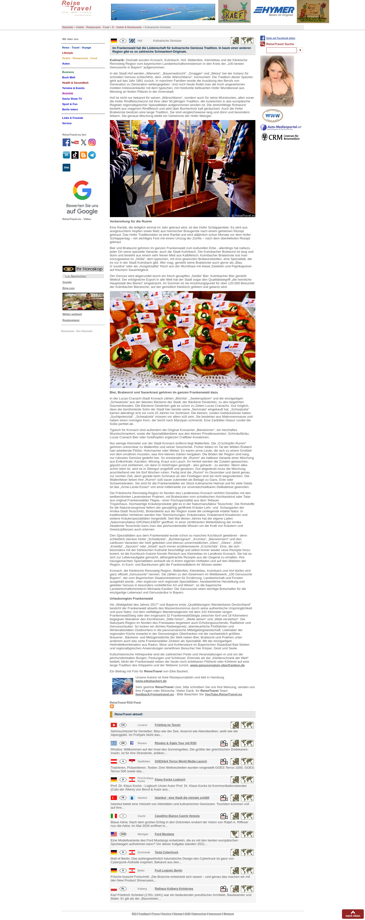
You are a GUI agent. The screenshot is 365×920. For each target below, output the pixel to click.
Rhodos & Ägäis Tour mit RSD (175, 743)
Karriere (166, 913)
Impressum (215, 913)
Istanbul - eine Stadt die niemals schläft (182, 797)
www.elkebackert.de (151, 681)
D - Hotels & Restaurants (127, 27)
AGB (187, 913)
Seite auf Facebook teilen (280, 38)
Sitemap (178, 913)
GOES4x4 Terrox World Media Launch (181, 761)
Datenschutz (199, 913)
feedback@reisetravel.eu (155, 694)
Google (67, 282)
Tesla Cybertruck (166, 852)
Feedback (144, 913)
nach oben (353, 916)
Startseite (67, 27)
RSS (134, 913)
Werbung (228, 913)
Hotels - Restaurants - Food (92, 27)
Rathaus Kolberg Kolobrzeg (174, 888)
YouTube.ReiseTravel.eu (223, 694)
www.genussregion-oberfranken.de (217, 665)
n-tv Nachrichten (75, 276)
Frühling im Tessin (167, 725)
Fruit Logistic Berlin (168, 870)
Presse (156, 913)
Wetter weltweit (72, 314)
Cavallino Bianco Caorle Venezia (177, 816)
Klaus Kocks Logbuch (170, 779)
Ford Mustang (164, 834)
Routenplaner (71, 320)
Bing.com (69, 288)
